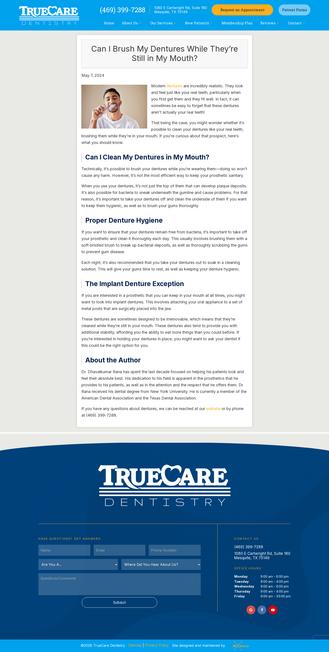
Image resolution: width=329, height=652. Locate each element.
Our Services (163, 23)
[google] (251, 609)
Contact (297, 23)
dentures (174, 86)
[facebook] (261, 609)
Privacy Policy (157, 645)
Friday (239, 596)
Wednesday (244, 586)
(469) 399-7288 (122, 9)
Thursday (242, 591)
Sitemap (135, 645)
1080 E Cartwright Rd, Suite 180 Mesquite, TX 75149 (180, 10)
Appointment (242, 9)
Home (109, 23)
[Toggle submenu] (140, 23)
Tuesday (241, 581)
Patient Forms (294, 9)
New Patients (199, 23)
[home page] (49, 15)
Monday (241, 576)
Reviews (270, 23)
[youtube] (272, 609)
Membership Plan (237, 23)
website (213, 408)
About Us (132, 23)
